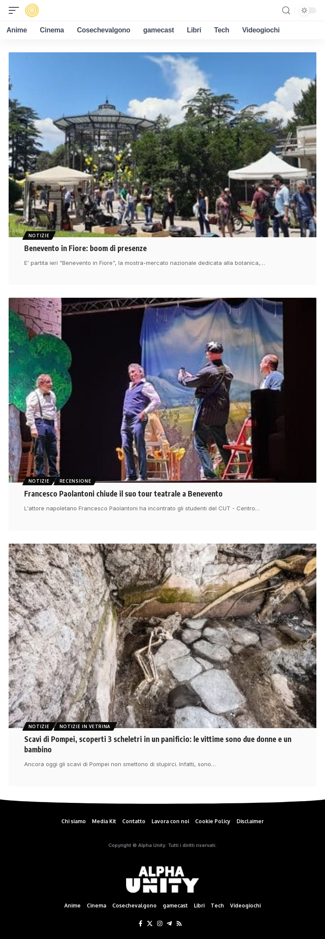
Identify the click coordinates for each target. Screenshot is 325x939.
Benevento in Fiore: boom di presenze (85, 248)
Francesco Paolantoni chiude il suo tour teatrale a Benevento (123, 493)
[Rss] (179, 924)
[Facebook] (140, 924)
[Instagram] (159, 924)
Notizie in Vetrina (85, 726)
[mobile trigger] (16, 10)
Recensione (76, 481)
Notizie (39, 235)
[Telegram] (169, 924)
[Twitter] (150, 924)
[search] (286, 10)
